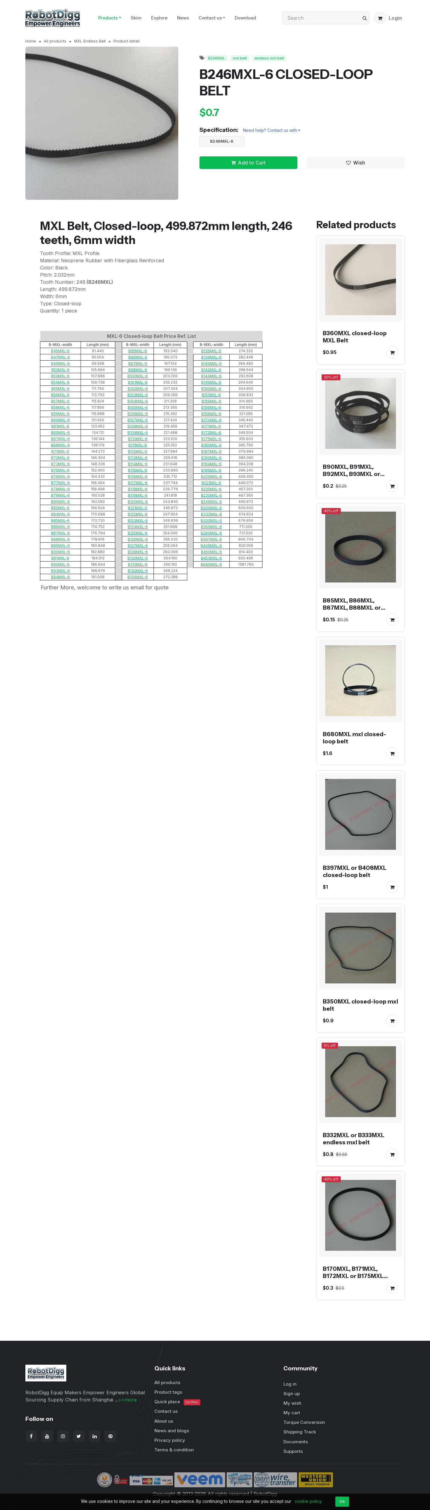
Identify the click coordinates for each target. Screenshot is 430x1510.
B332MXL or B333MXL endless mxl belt (353, 1138)
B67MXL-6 (60, 439)
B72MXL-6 (60, 457)
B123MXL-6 (138, 520)
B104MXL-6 (138, 401)
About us (163, 1421)
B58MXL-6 (60, 407)
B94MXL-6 (60, 577)
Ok (342, 1501)
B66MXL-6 (60, 432)
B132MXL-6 (138, 570)
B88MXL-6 (60, 539)
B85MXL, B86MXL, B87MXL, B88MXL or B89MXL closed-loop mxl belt (359, 611)
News (183, 18)
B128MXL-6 (138, 552)
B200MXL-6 (211, 476)
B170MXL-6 (211, 420)
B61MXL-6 (60, 426)
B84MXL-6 (60, 514)
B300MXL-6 (211, 508)
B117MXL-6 (138, 483)
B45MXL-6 (60, 351)
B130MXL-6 (138, 558)
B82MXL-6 (60, 508)
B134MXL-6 (138, 577)
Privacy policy (169, 1440)
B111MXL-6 (137, 445)
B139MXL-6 (211, 357)
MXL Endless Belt (90, 41)
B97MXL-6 (137, 363)
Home (30, 41)
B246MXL (216, 58)
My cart (291, 1413)
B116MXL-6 (138, 476)
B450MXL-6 (211, 552)
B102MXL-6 (138, 388)
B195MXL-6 (211, 470)
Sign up (291, 1393)
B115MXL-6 (137, 470)
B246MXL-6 (222, 141)
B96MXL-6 (137, 357)
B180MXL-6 (211, 445)
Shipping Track (299, 1432)
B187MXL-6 (211, 451)
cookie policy (308, 1501)
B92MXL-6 (60, 564)
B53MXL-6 (60, 376)
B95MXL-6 (137, 351)
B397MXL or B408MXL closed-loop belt (354, 871)
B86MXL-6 (60, 526)
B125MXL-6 (138, 533)
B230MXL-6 (211, 495)
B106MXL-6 (138, 413)
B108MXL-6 (138, 426)
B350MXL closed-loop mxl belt (360, 1005)
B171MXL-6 (211, 426)
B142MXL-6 (211, 369)
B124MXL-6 (138, 526)
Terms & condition (174, 1450)
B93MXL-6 (60, 570)
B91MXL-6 (60, 558)
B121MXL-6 (137, 508)
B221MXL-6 (211, 483)
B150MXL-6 (211, 388)
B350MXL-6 (211, 526)
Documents (295, 1442)
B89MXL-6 (60, 545)
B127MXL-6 (138, 545)
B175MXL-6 (211, 439)
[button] (380, 18)
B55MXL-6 (60, 388)
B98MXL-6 (137, 369)
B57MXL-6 (60, 401)
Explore (159, 18)
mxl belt (240, 58)
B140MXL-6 (211, 363)
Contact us (210, 18)
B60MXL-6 (60, 420)
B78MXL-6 (60, 489)
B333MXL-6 (211, 520)
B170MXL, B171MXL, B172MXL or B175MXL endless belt (353, 1276)
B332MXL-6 (211, 514)
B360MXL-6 (211, 533)
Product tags (168, 1392)
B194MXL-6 (211, 464)
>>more (127, 1400)
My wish (292, 1403)
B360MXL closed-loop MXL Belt (355, 337)
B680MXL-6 (211, 564)
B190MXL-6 (211, 457)
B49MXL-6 (60, 363)
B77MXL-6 (60, 483)
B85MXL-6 (60, 520)
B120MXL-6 (138, 501)
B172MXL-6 (211, 432)
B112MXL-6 (137, 451)
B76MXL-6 (60, 476)
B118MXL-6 (138, 489)
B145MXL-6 (211, 382)
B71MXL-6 (60, 451)
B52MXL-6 (60, 369)
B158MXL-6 (211, 413)
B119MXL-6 (138, 495)
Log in (290, 1384)
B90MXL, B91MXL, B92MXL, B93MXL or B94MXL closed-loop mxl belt (358, 477)
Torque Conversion (304, 1422)
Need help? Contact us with (270, 130)
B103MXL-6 (138, 395)
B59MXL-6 (60, 413)
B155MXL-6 (211, 401)
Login (395, 18)
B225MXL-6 (211, 489)
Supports (293, 1451)
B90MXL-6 (60, 552)
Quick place (177, 1402)
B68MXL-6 (60, 445)
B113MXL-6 (138, 457)
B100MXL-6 (138, 376)
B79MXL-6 (60, 495)
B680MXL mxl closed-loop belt (354, 737)
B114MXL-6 (138, 464)
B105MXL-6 (138, 407)
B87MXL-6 (60, 533)
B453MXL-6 (211, 558)
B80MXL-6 (60, 501)
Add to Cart (248, 163)
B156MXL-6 (211, 407)
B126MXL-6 (138, 539)
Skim (136, 18)
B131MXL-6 (138, 564)
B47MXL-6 (60, 357)
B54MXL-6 (60, 382)
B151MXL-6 (211, 395)
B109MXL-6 (138, 432)
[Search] (325, 18)
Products (108, 18)
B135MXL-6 (211, 351)
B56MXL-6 (60, 395)
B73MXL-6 (60, 464)
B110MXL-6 (138, 439)
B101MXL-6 (138, 382)
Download (245, 18)
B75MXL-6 (60, 470)
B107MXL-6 (138, 420)
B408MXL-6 (211, 545)
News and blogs (171, 1430)
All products (55, 41)
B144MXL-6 (211, 376)
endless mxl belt (269, 58)
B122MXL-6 (138, 514)
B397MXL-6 (211, 539)
